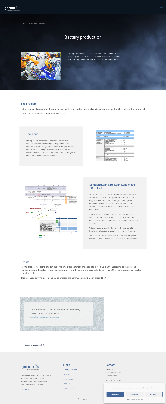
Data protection (69, 388)
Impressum (139, 399)
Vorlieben (153, 394)
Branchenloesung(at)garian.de (59, 316)
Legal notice (67, 384)
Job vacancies (68, 379)
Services (66, 374)
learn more (25, 389)
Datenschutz (131, 399)
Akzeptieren (115, 394)
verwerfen (134, 394)
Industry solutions (70, 370)
